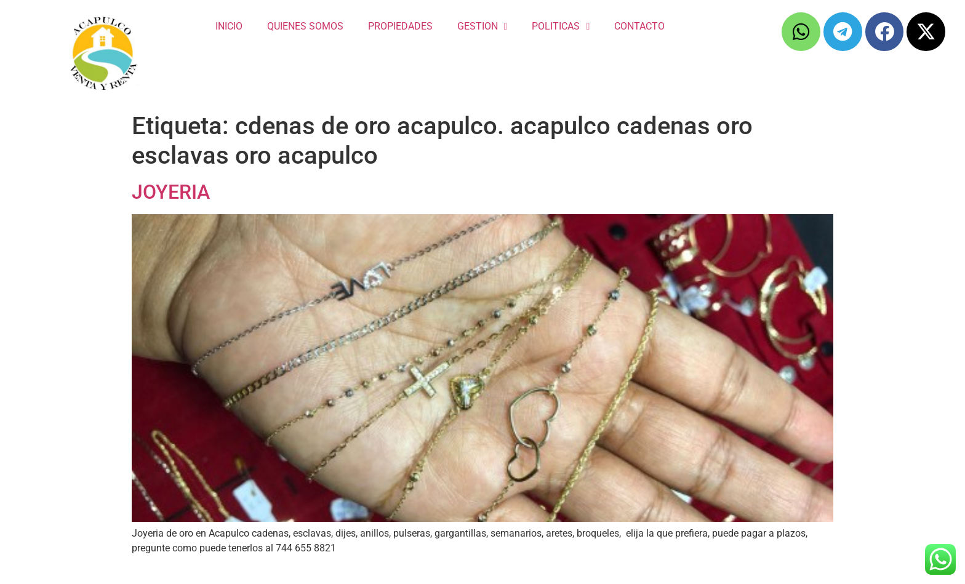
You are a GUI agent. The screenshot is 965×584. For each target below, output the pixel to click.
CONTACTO (639, 26)
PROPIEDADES (400, 26)
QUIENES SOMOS (305, 26)
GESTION (482, 26)
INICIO (228, 26)
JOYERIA (171, 192)
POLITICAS (561, 26)
